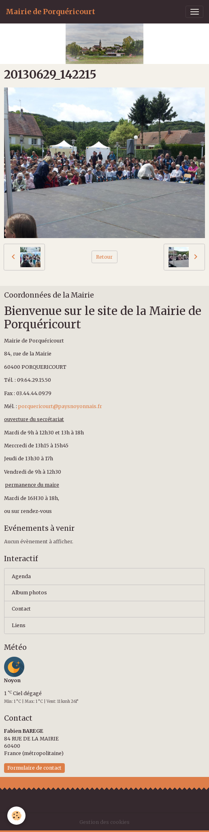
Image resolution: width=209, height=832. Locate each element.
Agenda (21, 576)
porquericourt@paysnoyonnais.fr (60, 406)
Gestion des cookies (104, 822)
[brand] (50, 11)
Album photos (29, 592)
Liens (19, 625)
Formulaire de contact (34, 768)
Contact (21, 609)
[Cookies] (16, 815)
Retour (104, 257)
